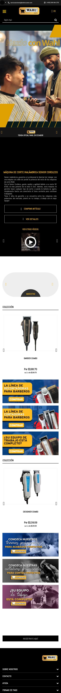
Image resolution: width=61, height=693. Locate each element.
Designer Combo (30, 511)
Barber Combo (30, 358)
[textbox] (30, 20)
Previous (3, 132)
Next (58, 132)
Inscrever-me (30, 638)
